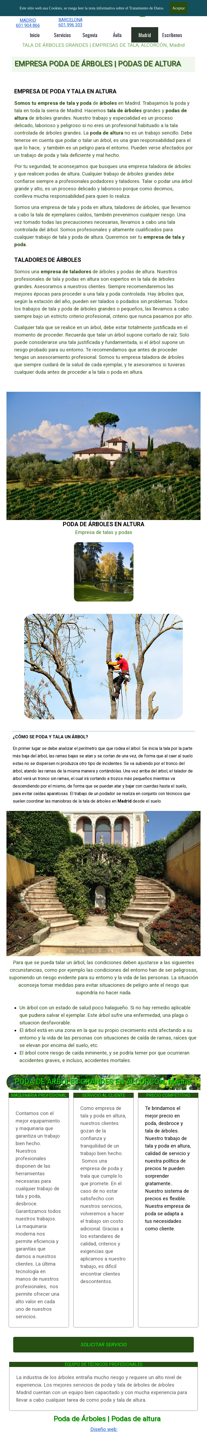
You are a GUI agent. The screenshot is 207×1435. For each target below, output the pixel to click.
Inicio (35, 34)
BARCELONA (70, 19)
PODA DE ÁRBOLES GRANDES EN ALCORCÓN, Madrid (103, 1081)
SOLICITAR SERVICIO (104, 1345)
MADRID (28, 20)
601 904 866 (28, 25)
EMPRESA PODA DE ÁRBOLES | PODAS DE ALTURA (98, 63)
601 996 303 (70, 24)
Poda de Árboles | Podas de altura (107, 1418)
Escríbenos (172, 34)
